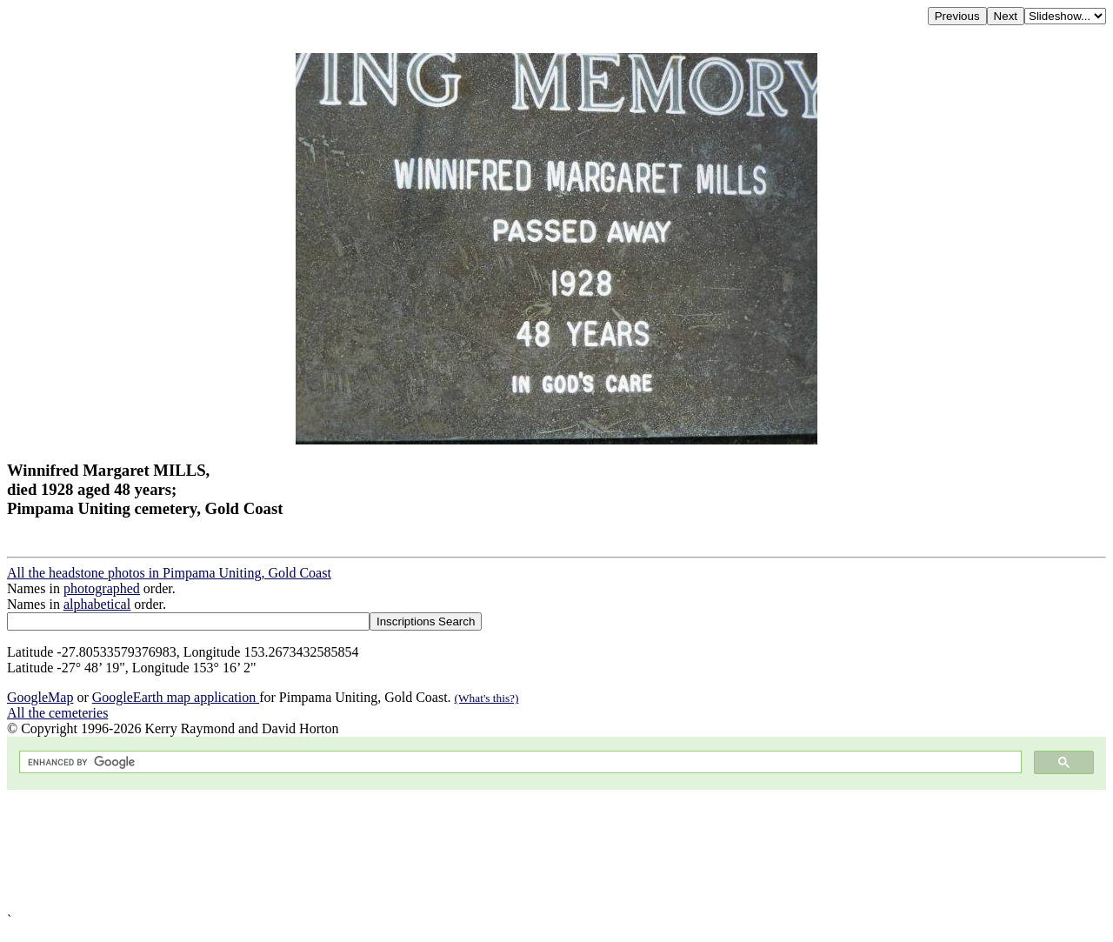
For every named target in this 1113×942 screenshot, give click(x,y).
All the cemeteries (57, 712)
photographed (101, 588)
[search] (519, 762)
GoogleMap (40, 697)
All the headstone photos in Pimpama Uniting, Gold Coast (169, 572)
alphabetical (96, 604)
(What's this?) (487, 698)
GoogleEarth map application (175, 697)
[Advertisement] (528, 851)
